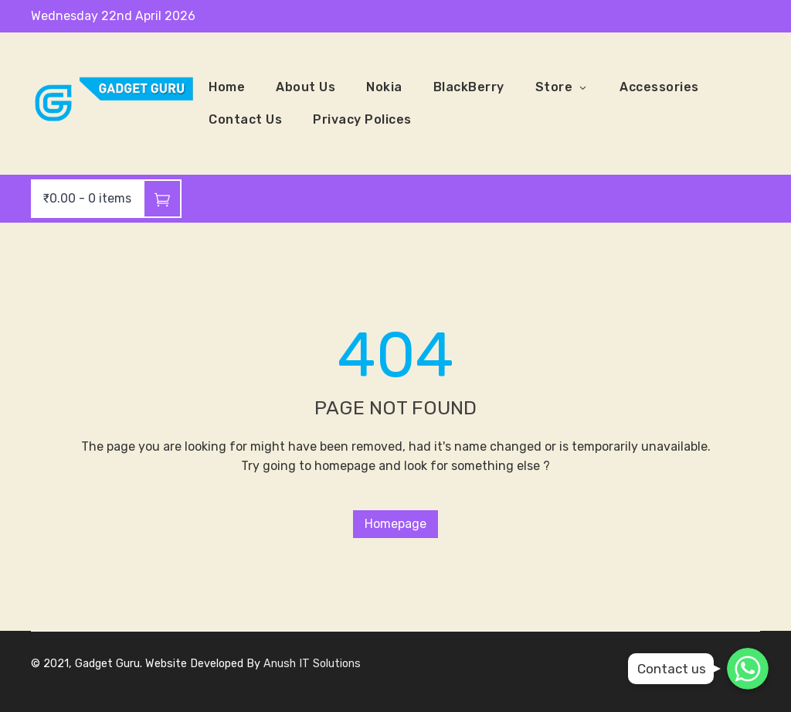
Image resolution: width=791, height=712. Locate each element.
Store (562, 87)
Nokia (384, 87)
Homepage (395, 523)
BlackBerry (468, 87)
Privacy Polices (362, 119)
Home (227, 87)
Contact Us (245, 119)
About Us (305, 87)
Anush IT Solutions (312, 663)
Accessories (659, 87)
